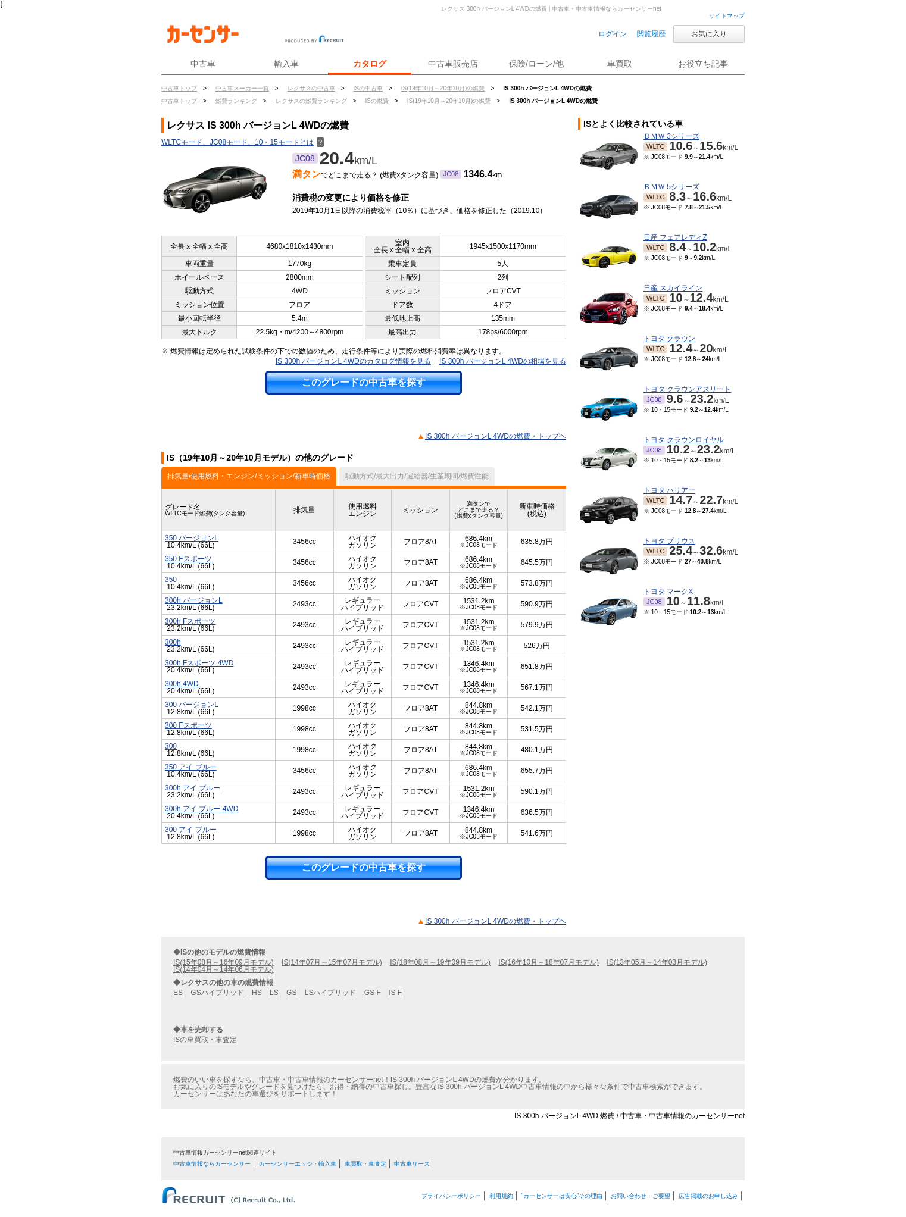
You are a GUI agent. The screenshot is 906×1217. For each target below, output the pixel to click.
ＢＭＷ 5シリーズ (671, 187)
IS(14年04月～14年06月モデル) (223, 969)
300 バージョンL (191, 704)
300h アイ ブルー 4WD (201, 809)
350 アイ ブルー (191, 767)
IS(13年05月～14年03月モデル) (657, 962)
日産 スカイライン (672, 288)
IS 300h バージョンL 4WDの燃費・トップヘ (495, 436)
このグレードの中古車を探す (364, 382)
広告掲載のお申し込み (708, 1196)
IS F (395, 992)
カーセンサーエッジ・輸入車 (297, 1163)
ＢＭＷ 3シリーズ (671, 136)
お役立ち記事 (703, 63)
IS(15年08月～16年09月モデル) (223, 962)
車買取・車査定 (365, 1163)
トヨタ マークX (668, 591)
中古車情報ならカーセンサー (212, 1163)
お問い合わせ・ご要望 (640, 1196)
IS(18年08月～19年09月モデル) (440, 962)
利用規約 (501, 1196)
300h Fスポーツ (190, 621)
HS (257, 992)
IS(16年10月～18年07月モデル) (548, 962)
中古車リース (412, 1163)
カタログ (369, 63)
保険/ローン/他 (536, 63)
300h (173, 642)
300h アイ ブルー (192, 788)
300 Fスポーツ (188, 725)
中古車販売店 (453, 63)
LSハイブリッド (331, 992)
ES (178, 992)
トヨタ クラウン (669, 338)
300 (171, 746)
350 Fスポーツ (188, 559)
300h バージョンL (194, 600)
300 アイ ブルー (191, 829)
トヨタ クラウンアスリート (687, 389)
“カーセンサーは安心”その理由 (562, 1196)
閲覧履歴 (651, 34)
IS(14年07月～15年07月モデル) (332, 962)
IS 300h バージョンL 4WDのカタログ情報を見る (353, 361)
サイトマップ (727, 15)
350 (171, 579)
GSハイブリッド (216, 992)
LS (274, 992)
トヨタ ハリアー (669, 490)
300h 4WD (182, 684)
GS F (372, 992)
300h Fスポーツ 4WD (199, 663)
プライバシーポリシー (451, 1196)
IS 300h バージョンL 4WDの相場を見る (502, 361)
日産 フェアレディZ (675, 237)
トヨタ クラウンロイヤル (683, 440)
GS (291, 992)
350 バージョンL (191, 538)
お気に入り (709, 34)
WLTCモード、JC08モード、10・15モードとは (242, 142)
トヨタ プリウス (669, 541)
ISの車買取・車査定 (205, 1039)
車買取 (619, 63)
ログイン (612, 34)
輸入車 (286, 63)
